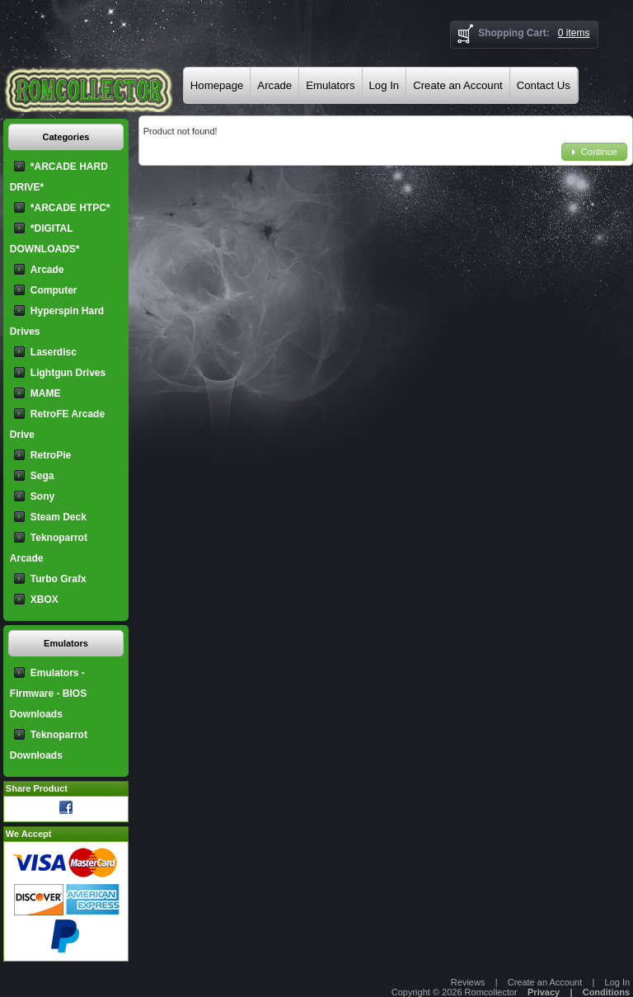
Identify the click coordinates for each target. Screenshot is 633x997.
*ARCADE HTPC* (70, 208)
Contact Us (543, 85)
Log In (384, 85)
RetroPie (50, 455)
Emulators (330, 85)
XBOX (44, 599)
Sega (42, 476)
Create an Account (458, 85)
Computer (53, 290)
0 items (574, 33)
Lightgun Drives (68, 373)
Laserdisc (53, 352)
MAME (45, 393)
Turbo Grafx (58, 579)
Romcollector (491, 992)
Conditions (606, 992)
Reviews (468, 982)
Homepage (217, 85)
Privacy (544, 992)
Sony (42, 496)
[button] (594, 152)
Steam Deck (58, 517)
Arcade (274, 85)
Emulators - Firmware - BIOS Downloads (48, 693)
